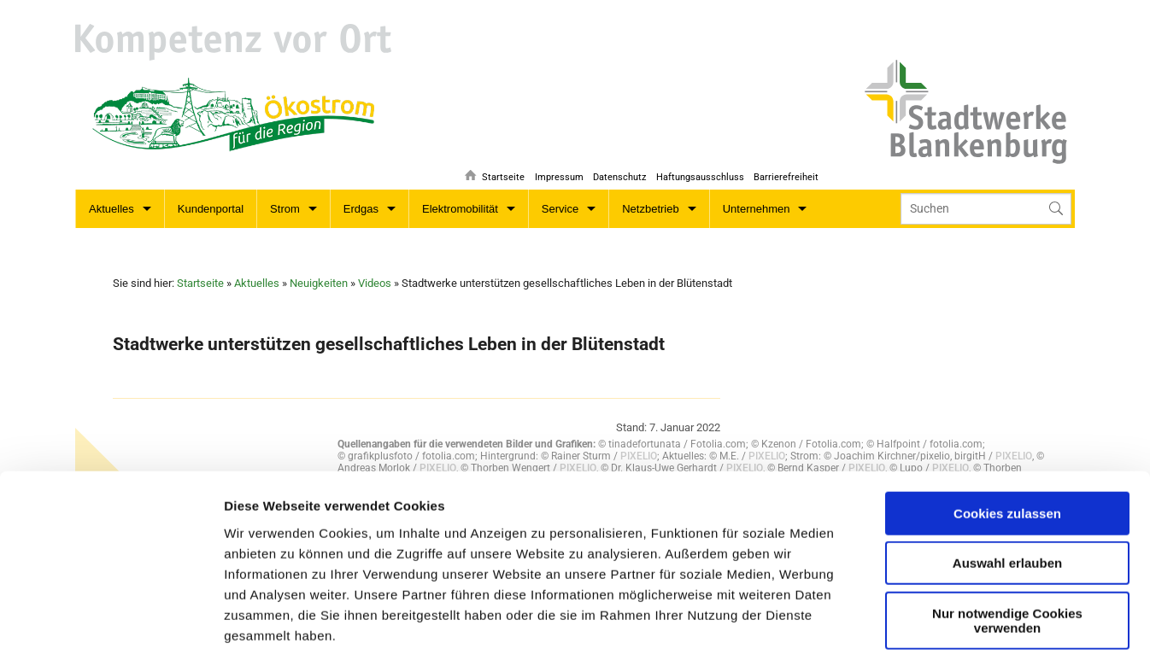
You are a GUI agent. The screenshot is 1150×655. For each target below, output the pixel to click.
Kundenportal (210, 208)
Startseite (495, 167)
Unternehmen (756, 208)
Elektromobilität (460, 208)
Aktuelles (111, 208)
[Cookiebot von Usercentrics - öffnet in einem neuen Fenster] (110, 622)
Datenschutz (615, 167)
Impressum (553, 167)
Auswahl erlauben (1007, 446)
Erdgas (360, 208)
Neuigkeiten (319, 283)
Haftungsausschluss (698, 167)
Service (560, 208)
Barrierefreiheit (786, 167)
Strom (285, 208)
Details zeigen (643, 621)
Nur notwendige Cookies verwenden (1007, 503)
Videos (374, 283)
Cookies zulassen (1007, 396)
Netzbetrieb (650, 208)
